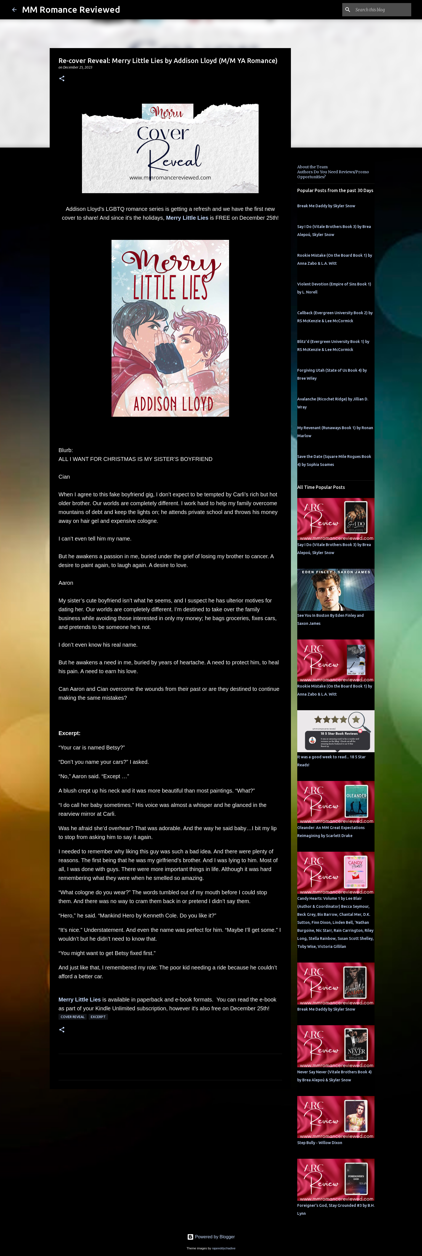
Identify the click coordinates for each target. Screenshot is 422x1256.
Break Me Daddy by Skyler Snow (326, 206)
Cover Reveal (72, 1017)
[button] (62, 79)
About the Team (312, 166)
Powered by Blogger (211, 1236)
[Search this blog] (382, 9)
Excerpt (98, 1017)
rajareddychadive (223, 1248)
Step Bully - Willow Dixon (319, 1142)
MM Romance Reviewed (71, 9)
